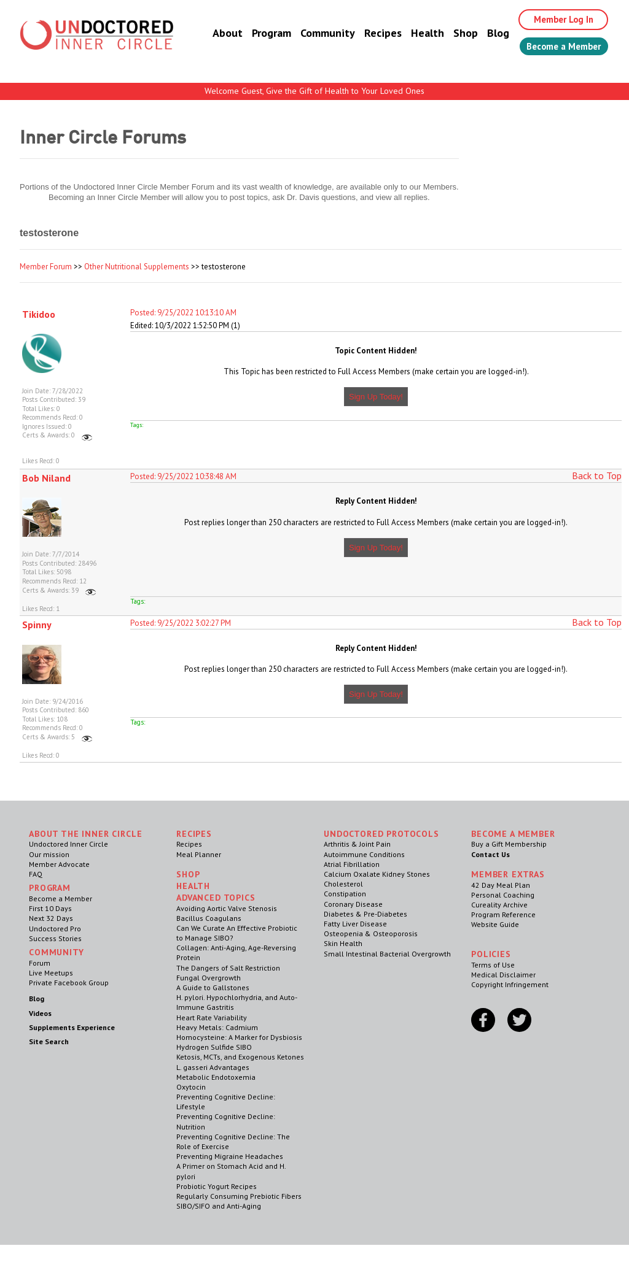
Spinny (37, 624)
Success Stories (55, 938)
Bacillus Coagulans (208, 918)
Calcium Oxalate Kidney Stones (377, 874)
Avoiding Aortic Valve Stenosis (226, 908)
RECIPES (194, 833)
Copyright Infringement (510, 984)
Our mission (49, 854)
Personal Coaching (502, 894)
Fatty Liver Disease (355, 923)
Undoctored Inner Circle (68, 843)
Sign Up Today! (376, 396)
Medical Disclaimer (503, 974)
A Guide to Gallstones (212, 987)
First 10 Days (50, 908)
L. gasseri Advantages (212, 1067)
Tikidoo (38, 314)
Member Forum (46, 266)
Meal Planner (198, 854)
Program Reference (503, 914)
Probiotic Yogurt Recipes (216, 1186)
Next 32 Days (51, 918)
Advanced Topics (216, 897)
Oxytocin (191, 1086)
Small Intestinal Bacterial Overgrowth (387, 953)
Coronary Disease (353, 904)
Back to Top (597, 475)
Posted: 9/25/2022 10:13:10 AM (183, 312)
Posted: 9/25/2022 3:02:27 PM (180, 623)
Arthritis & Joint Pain (357, 843)
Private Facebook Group (69, 982)
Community (314, 33)
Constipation (345, 893)
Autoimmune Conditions (364, 854)
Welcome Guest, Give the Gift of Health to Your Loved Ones (314, 90)
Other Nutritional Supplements (136, 266)
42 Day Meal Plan (500, 885)
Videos (40, 1013)
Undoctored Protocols (381, 833)
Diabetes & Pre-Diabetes (365, 913)
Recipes (370, 33)
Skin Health (343, 943)
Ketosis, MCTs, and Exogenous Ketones (240, 1056)
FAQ (35, 874)
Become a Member (557, 47)
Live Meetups (51, 972)
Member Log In (555, 19)
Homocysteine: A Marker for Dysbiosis (239, 1037)
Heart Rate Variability (211, 1017)
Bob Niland (46, 478)
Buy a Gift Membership (509, 843)
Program (258, 33)
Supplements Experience (72, 1027)
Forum (39, 963)
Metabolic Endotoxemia (216, 1077)
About (215, 33)
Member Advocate (59, 864)
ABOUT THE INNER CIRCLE (85, 833)
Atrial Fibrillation (352, 864)
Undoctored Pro (55, 928)
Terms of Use (493, 964)
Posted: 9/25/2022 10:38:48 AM (183, 476)
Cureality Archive (499, 904)
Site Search (49, 1041)
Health (414, 33)
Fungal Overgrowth (208, 977)
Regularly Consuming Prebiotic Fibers (239, 1196)
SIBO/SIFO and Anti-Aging (218, 1205)
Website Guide (495, 924)
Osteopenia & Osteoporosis (371, 933)
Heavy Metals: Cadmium (217, 1027)
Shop (452, 33)
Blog (485, 33)
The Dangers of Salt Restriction (228, 967)
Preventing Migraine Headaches (229, 1156)
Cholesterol (343, 883)
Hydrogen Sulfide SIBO (214, 1047)
